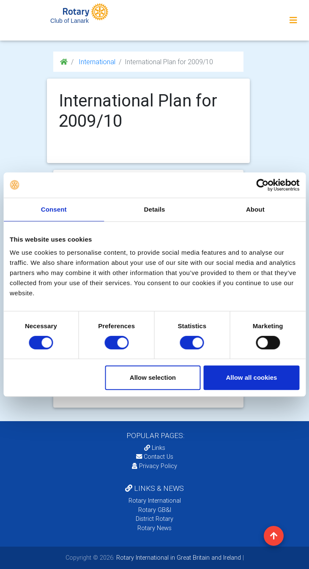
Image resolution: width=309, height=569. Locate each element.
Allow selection (153, 377)
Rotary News (154, 528)
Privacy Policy (154, 466)
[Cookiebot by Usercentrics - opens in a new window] (262, 185)
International (96, 61)
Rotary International (155, 500)
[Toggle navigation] (293, 20)
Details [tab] (154, 209)
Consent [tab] (54, 209)
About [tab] (255, 209)
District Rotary (154, 519)
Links (154, 448)
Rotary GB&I (154, 510)
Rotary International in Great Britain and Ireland (178, 557)
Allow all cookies (251, 377)
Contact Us (154, 456)
